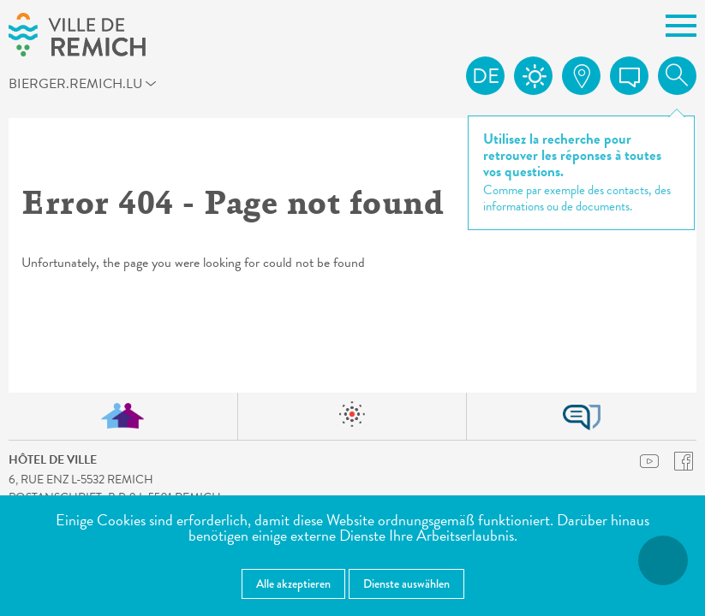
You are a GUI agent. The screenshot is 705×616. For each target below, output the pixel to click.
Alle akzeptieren (293, 583)
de (485, 76)
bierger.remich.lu (95, 86)
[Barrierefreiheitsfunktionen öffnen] (663, 560)
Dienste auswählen (406, 583)
